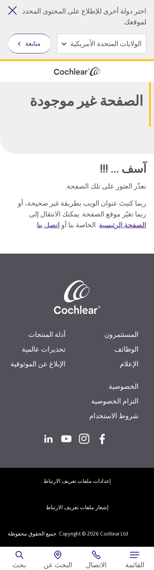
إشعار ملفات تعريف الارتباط (77, 507)
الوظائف (126, 349)
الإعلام (129, 364)
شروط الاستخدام (113, 416)
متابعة (33, 43)
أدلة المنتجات (47, 334)
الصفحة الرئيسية (122, 225)
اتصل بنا (48, 225)
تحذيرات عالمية (44, 349)
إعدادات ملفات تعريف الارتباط (77, 481)
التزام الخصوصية (114, 401)
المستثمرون (121, 334)
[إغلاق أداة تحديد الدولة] (12, 10)
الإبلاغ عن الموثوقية (38, 364)
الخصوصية (123, 386)
